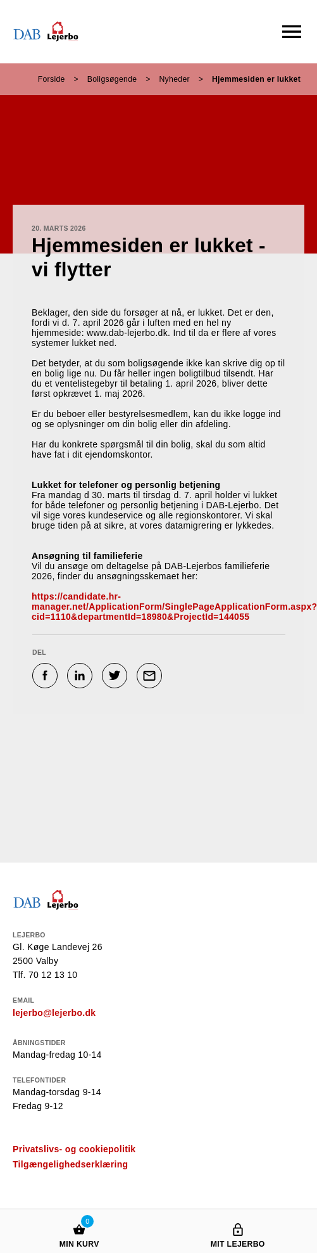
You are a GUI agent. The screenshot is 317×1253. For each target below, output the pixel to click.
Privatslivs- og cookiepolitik (74, 1149)
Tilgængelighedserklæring (70, 1164)
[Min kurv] (79, 1217)
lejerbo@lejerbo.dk (54, 1013)
